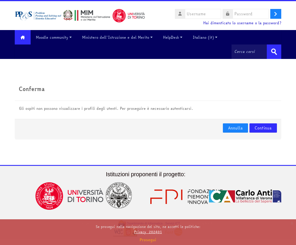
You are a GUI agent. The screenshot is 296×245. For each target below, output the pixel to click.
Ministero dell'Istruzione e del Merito (117, 37)
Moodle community (54, 37)
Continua (263, 128)
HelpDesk (172, 37)
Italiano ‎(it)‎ (205, 37)
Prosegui (148, 240)
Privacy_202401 (148, 232)
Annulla (235, 128)
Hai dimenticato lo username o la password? (242, 23)
